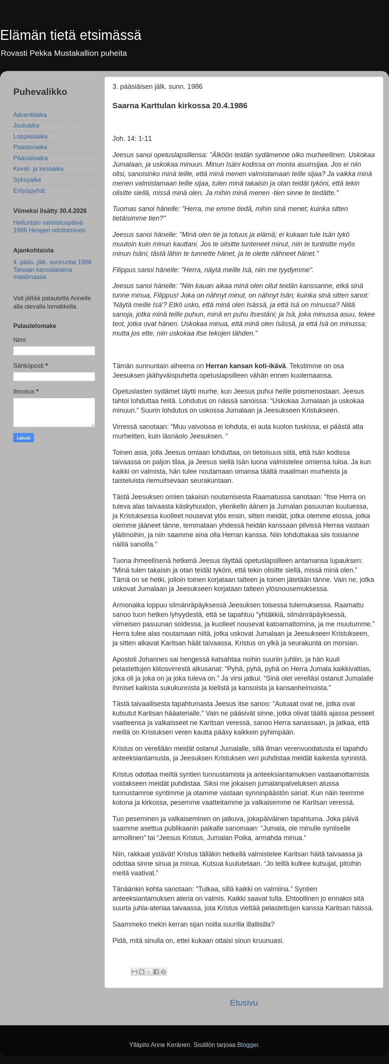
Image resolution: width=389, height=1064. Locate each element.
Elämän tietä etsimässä (70, 35)
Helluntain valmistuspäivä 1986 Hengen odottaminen (49, 226)
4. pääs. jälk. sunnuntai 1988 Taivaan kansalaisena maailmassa (52, 269)
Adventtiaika (30, 114)
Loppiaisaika (30, 136)
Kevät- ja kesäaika (38, 168)
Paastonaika (30, 146)
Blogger (247, 1044)
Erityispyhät (29, 190)
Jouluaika (26, 125)
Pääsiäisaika (30, 157)
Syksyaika (27, 179)
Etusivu (244, 1002)
